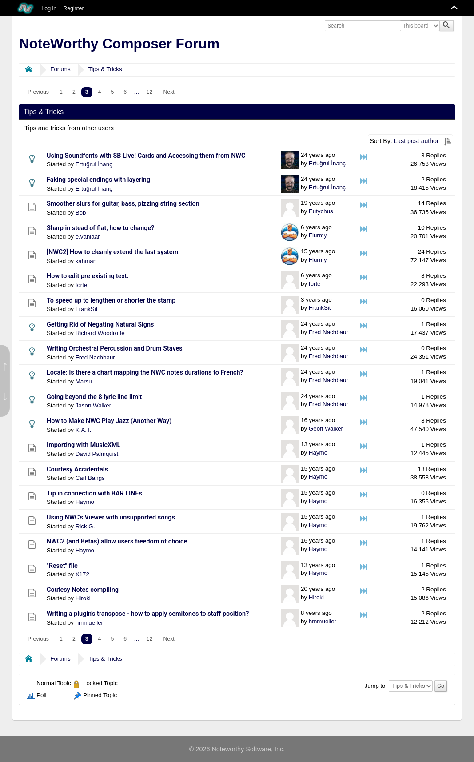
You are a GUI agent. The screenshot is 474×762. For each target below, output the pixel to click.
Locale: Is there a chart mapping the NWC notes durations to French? (145, 372)
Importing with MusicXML (83, 445)
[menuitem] (38, 92)
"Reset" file (62, 566)
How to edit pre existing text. (88, 276)
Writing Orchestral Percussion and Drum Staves (115, 348)
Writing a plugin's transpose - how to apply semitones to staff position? (148, 614)
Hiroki (83, 598)
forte (82, 285)
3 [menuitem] (86, 92)
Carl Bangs (90, 478)
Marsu (84, 381)
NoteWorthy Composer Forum (119, 44)
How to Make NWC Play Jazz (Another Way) (109, 421)
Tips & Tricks (105, 69)
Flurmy (318, 235)
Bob (81, 212)
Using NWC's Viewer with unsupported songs (111, 517)
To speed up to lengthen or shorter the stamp (111, 300)
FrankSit (87, 309)
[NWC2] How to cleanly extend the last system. (113, 252)
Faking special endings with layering (98, 180)
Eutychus (321, 211)
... (136, 92)
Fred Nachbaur (328, 332)
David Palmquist (97, 454)
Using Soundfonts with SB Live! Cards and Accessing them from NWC (146, 156)
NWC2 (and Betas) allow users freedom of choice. (118, 541)
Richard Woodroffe (100, 333)
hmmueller (89, 622)
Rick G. (85, 526)
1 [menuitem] (61, 92)
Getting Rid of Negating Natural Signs (100, 324)
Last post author (416, 140)
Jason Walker (93, 405)
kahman (86, 261)
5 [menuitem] (112, 92)
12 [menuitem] (150, 92)
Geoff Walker (326, 428)
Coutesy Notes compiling (83, 590)
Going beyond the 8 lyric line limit (94, 397)
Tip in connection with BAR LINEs (94, 493)
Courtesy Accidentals (77, 469)
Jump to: (376, 685)
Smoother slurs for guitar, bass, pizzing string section (123, 203)
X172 (82, 574)
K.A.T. (84, 430)
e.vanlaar (88, 236)
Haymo (318, 452)
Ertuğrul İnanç (94, 164)
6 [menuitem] (125, 92)
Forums (60, 69)
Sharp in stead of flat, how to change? (100, 228)
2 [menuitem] (74, 92)
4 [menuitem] (99, 92)
